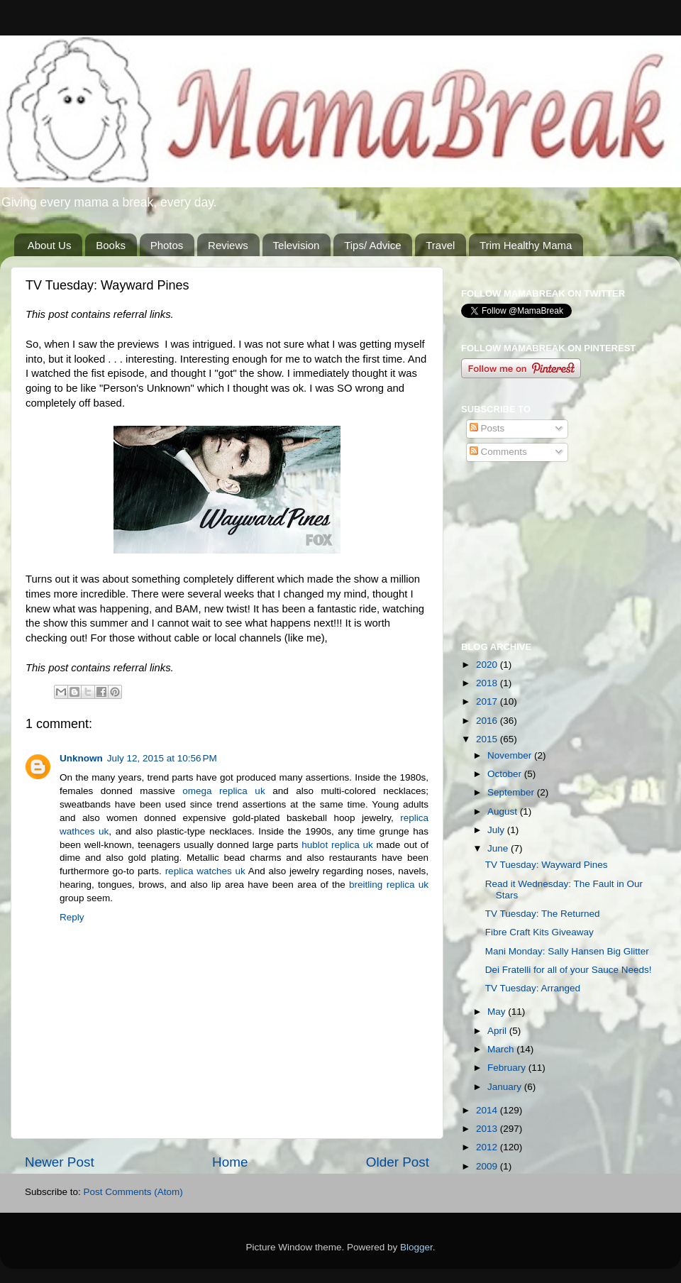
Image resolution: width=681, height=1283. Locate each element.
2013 (488, 1128)
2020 (488, 664)
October (505, 774)
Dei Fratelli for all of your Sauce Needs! (568, 969)
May (497, 1011)
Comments (498, 451)
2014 (488, 1110)
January (505, 1086)
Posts (487, 428)
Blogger (416, 1247)
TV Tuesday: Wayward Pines (546, 864)
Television (296, 245)
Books (111, 245)
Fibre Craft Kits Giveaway (539, 932)
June (499, 848)
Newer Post (59, 1162)
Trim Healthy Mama (526, 245)
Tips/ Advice (372, 245)
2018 (488, 683)
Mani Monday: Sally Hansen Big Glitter (567, 951)
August (503, 811)
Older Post (397, 1162)
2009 (488, 1166)
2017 (488, 701)
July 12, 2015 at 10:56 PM (162, 758)
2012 (488, 1147)
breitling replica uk (388, 884)
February (507, 1067)
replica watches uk (205, 871)
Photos (167, 245)
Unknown (81, 758)
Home (230, 1162)
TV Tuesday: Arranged (532, 988)
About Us (50, 245)
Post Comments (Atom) (133, 1191)
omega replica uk (223, 791)
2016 (488, 720)
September (512, 792)
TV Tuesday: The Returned (542, 913)
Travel (440, 245)
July (497, 830)
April (498, 1030)
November (510, 755)
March (501, 1049)
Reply (72, 917)
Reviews (228, 245)
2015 (488, 739)
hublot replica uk (336, 844)
